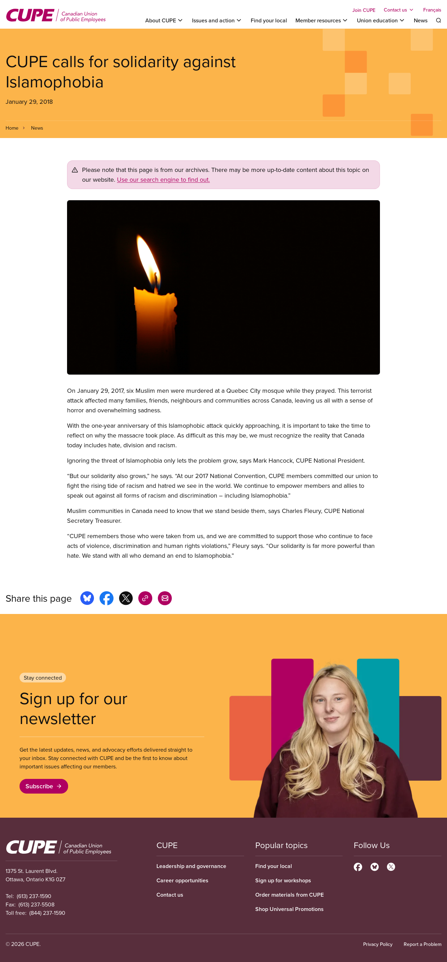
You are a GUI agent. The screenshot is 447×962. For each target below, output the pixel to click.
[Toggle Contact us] (399, 9)
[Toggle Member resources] (322, 20)
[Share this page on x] (126, 599)
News (420, 20)
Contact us (169, 895)
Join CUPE (363, 10)
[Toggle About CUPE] (164, 20)
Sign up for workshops (283, 880)
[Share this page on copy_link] (145, 599)
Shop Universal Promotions (289, 909)
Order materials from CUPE (289, 895)
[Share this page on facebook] (106, 599)
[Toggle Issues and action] (217, 20)
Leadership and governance (191, 866)
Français (432, 9)
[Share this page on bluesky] (87, 599)
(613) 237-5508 (36, 904)
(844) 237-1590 (47, 913)
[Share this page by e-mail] (165, 599)
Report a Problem (422, 944)
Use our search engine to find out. (163, 179)
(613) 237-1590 (34, 896)
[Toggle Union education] (381, 20)
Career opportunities (182, 880)
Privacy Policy (378, 944)
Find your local (269, 20)
